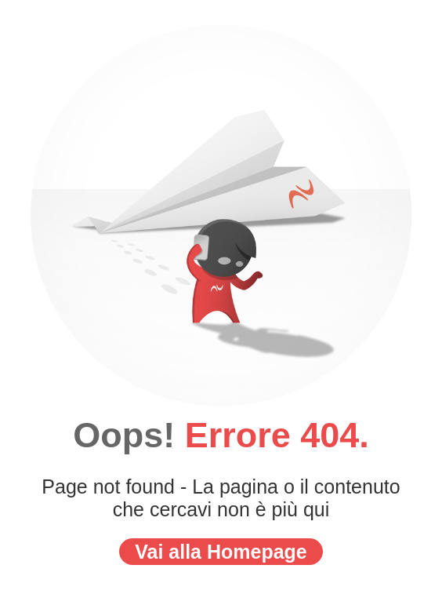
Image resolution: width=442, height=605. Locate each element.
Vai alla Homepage (221, 552)
